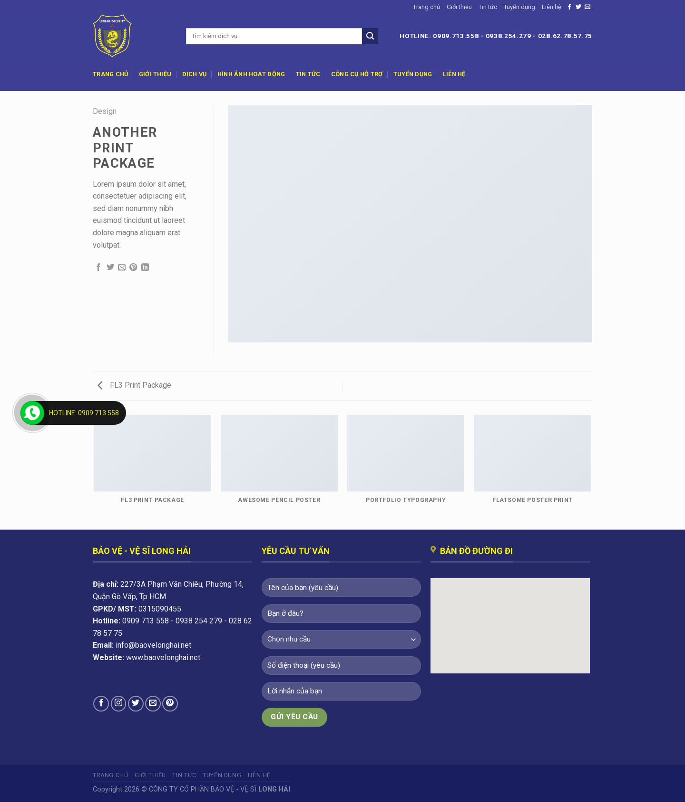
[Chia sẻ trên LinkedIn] (145, 267)
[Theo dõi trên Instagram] (119, 704)
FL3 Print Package (134, 385)
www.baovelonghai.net (163, 657)
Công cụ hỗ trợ (357, 74)
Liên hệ (551, 6)
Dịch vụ (194, 74)
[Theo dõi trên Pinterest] (170, 704)
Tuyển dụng (519, 6)
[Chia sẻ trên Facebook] (98, 267)
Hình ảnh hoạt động (251, 74)
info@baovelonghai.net (153, 645)
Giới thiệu (459, 6)
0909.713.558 (456, 36)
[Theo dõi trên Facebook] (569, 7)
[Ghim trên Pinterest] (133, 267)
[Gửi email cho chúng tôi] (587, 7)
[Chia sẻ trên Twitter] (110, 267)
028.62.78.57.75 (565, 36)
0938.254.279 (508, 36)
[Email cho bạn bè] (122, 267)
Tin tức (488, 6)
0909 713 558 (145, 620)
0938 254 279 (199, 620)
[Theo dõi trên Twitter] (578, 7)
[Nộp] (370, 36)
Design (105, 111)
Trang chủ (426, 6)
